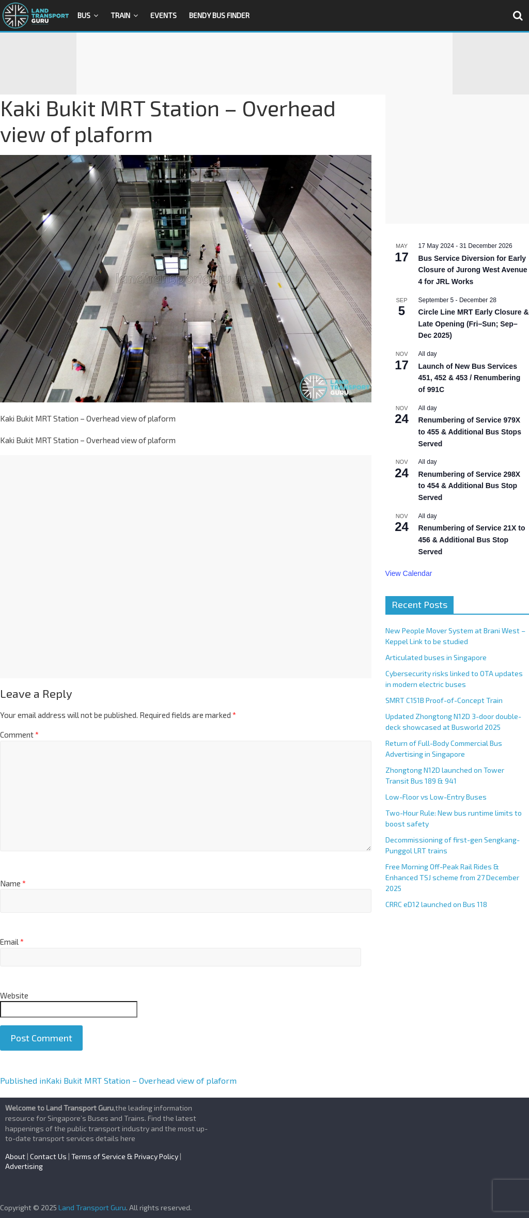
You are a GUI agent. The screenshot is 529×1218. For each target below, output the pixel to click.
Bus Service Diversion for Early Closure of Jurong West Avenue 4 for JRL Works (472, 270)
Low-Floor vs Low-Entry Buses (436, 796)
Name (13, 883)
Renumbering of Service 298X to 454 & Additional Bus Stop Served (469, 486)
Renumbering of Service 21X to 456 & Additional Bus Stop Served (471, 539)
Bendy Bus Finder (219, 15)
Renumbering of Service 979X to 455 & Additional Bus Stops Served (469, 431)
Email (12, 941)
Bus (83, 15)
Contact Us (48, 1156)
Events (163, 15)
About (15, 1156)
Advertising (24, 1166)
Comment (19, 734)
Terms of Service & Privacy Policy (124, 1156)
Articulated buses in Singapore (436, 657)
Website (14, 995)
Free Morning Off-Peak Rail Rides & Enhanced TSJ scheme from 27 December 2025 (452, 877)
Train (120, 15)
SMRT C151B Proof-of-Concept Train (444, 700)
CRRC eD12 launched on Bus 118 (436, 904)
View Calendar (408, 573)
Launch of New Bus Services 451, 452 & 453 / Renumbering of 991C (469, 378)
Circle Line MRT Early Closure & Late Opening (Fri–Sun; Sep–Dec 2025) (473, 323)
